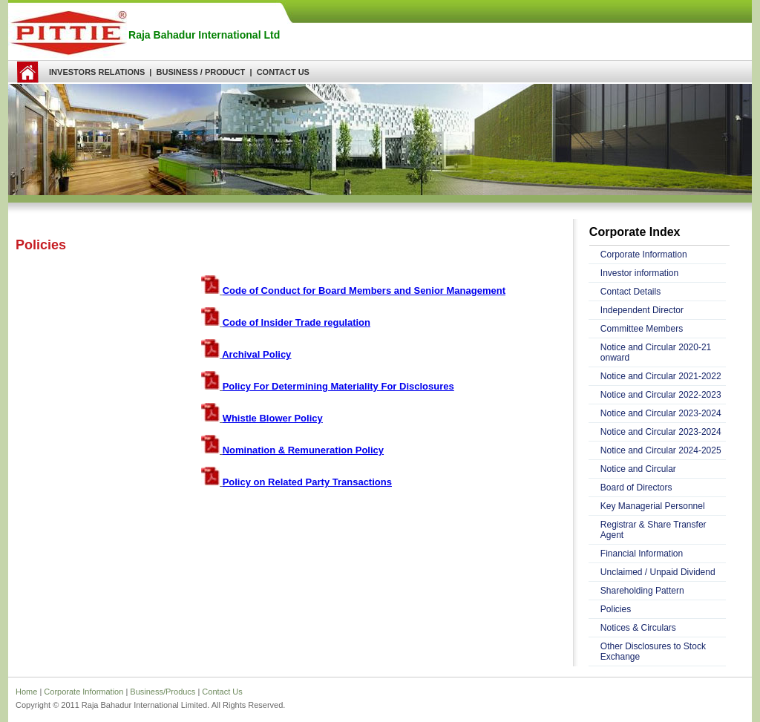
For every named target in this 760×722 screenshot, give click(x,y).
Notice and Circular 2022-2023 (660, 395)
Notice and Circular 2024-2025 (660, 450)
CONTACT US (283, 72)
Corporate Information (643, 254)
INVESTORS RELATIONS (97, 72)
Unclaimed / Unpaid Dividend (657, 572)
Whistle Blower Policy (273, 418)
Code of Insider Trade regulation (296, 322)
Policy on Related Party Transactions (307, 482)
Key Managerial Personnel (652, 506)
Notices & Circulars (638, 628)
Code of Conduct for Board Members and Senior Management (364, 290)
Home (26, 691)
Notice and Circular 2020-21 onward (655, 352)
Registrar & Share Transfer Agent (653, 529)
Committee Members (641, 329)
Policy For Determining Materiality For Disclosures (338, 386)
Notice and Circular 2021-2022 (660, 376)
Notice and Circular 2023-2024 (660, 413)
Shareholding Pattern (642, 590)
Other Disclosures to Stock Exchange (653, 651)
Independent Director (642, 310)
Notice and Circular (638, 469)
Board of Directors (636, 487)
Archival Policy (256, 354)
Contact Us (222, 691)
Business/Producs (162, 691)
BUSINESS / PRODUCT (201, 72)
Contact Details (630, 291)
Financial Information (641, 553)
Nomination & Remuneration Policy (303, 450)
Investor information (639, 273)
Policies (615, 609)
